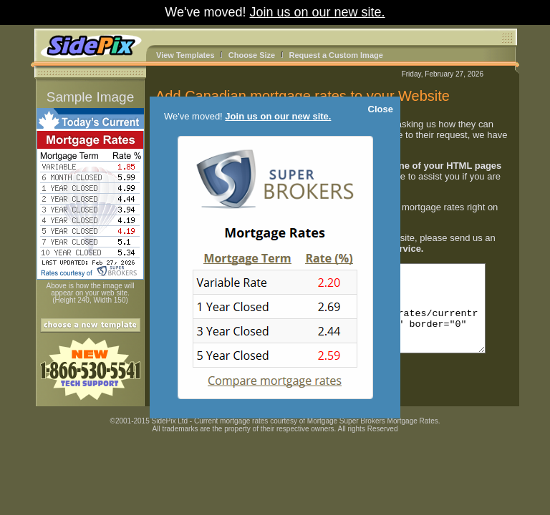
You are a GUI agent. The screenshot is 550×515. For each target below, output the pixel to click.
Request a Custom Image (335, 55)
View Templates (185, 55)
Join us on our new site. (317, 12)
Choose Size (251, 55)
